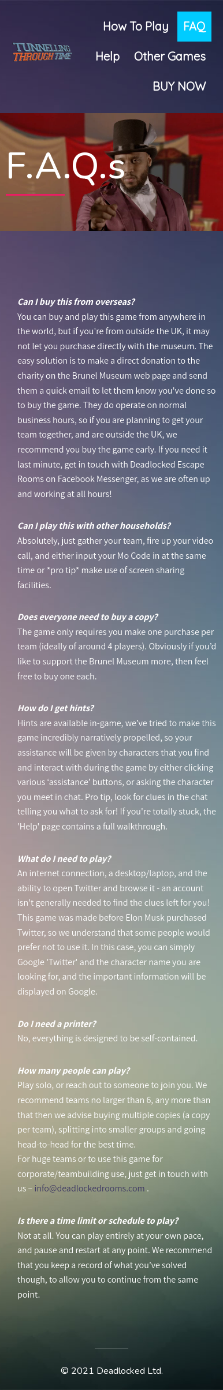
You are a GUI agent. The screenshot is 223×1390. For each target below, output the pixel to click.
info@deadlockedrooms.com (88, 1188)
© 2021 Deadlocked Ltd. (112, 1371)
